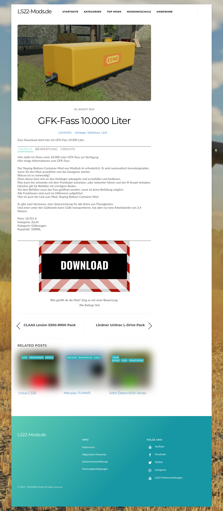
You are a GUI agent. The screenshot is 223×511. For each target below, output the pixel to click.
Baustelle (85, 357)
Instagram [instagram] (156, 469)
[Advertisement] (182, 78)
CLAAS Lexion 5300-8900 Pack (50, 325)
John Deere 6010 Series (127, 393)
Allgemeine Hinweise (94, 454)
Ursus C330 (27, 393)
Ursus (49, 357)
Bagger (72, 357)
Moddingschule (139, 11)
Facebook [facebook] (156, 454)
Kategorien (92, 11)
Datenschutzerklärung (94, 461)
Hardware (165, 11)
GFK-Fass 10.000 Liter (84, 120)
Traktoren (36, 357)
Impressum (88, 447)
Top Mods (114, 11)
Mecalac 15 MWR (77, 393)
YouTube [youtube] (155, 446)
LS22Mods (65, 132)
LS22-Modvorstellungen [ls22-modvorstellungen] (164, 477)
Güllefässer (93, 132)
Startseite (70, 11)
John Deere (116, 359)
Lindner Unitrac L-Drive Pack (120, 325)
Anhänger (80, 132)
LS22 (104, 132)
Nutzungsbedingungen (95, 468)
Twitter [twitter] (155, 461)
